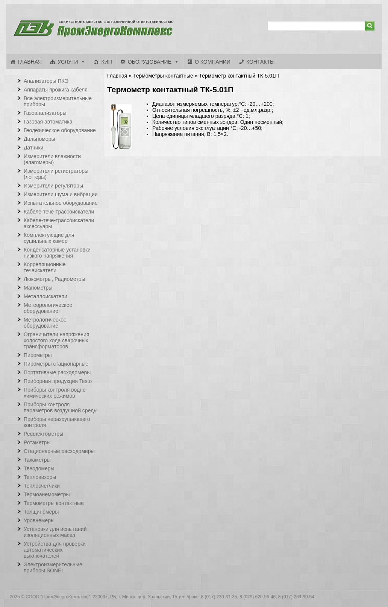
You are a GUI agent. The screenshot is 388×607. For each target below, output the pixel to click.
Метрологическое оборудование (45, 323)
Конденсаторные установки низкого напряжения (57, 253)
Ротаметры (37, 442)
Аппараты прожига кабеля (56, 90)
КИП (106, 62)
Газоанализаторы (45, 113)
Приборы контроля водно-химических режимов (55, 393)
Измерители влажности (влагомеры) (52, 159)
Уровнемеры (39, 520)
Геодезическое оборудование (60, 130)
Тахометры (37, 460)
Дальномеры (39, 139)
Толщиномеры (41, 512)
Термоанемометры (47, 494)
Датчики (33, 148)
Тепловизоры (40, 477)
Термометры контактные (163, 76)
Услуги (68, 62)
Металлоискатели (45, 296)
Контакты (260, 62)
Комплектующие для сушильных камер (49, 238)
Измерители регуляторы (53, 186)
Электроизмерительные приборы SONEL (53, 567)
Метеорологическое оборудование (48, 308)
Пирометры (38, 355)
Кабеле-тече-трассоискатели (59, 212)
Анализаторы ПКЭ (46, 81)
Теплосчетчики (42, 486)
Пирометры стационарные (56, 364)
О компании (212, 62)
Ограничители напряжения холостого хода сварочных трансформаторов (56, 340)
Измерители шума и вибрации (61, 194)
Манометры (38, 288)
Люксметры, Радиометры (54, 279)
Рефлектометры (43, 434)
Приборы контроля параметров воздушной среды (60, 407)
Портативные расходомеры (57, 372)
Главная (30, 62)
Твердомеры (39, 468)
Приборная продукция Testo (58, 381)
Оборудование (149, 62)
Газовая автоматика (48, 122)
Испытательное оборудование (61, 203)
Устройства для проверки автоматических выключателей (55, 550)
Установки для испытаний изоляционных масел (55, 532)
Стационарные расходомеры (59, 451)
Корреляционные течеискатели (45, 267)
